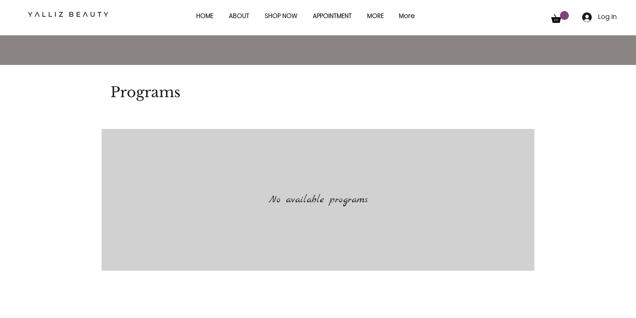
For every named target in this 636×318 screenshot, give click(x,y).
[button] (375, 16)
